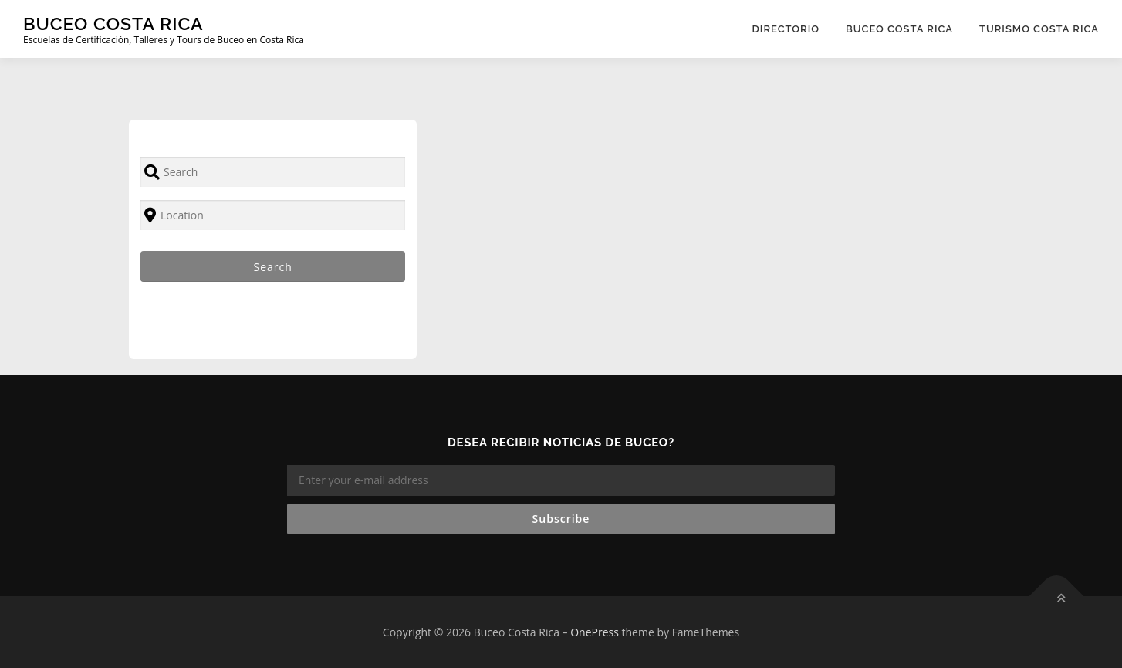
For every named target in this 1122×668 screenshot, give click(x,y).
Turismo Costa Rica (1039, 29)
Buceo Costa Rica (113, 23)
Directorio (786, 29)
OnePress (594, 632)
